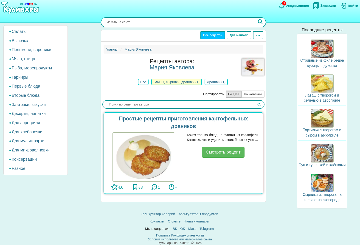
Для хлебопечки (27, 132)
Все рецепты (212, 35)
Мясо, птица (23, 59)
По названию (253, 94)
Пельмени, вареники (31, 49)
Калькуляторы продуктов (198, 214)
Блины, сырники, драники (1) (177, 82)
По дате (233, 94)
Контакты (157, 221)
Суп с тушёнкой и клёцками (322, 165)
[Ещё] (258, 35)
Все (143, 82)
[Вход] (349, 5)
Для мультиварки (28, 141)
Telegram (207, 229)
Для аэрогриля (26, 122)
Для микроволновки (31, 150)
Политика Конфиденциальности (180, 235)
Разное (18, 168)
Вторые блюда (25, 95)
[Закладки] (324, 5)
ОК (182, 229)
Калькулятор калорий (158, 214)
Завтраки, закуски (29, 104)
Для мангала (239, 35)
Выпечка (20, 40)
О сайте (174, 221)
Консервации (24, 159)
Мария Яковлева (172, 67)
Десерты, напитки (29, 113)
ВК (175, 229)
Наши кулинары (196, 221)
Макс (192, 229)
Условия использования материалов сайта (180, 239)
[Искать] (260, 22)
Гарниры (20, 77)
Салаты (19, 31)
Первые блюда (26, 86)
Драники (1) (216, 82)
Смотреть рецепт (223, 152)
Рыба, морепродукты (32, 68)
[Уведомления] (293, 5)
